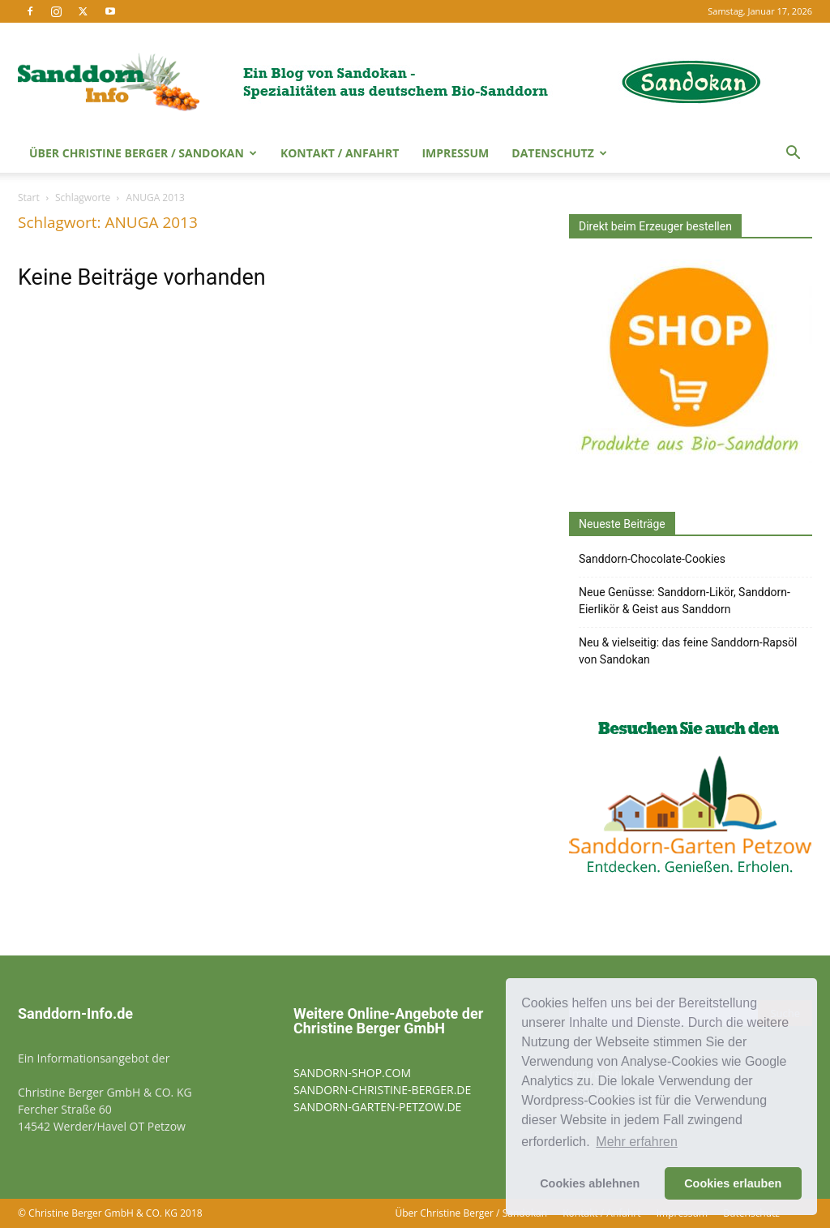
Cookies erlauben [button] (732, 1183)
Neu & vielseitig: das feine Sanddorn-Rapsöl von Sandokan (688, 651)
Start (29, 197)
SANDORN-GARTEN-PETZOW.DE (377, 1106)
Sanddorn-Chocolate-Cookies (652, 558)
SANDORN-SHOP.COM (352, 1072)
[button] (792, 154)
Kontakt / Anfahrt (340, 153)
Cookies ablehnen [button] (590, 1183)
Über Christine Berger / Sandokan (143, 153)
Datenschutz (559, 153)
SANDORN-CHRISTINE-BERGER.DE (382, 1089)
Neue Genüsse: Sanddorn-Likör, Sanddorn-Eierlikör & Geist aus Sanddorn (684, 601)
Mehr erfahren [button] (637, 1142)
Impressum (455, 153)
